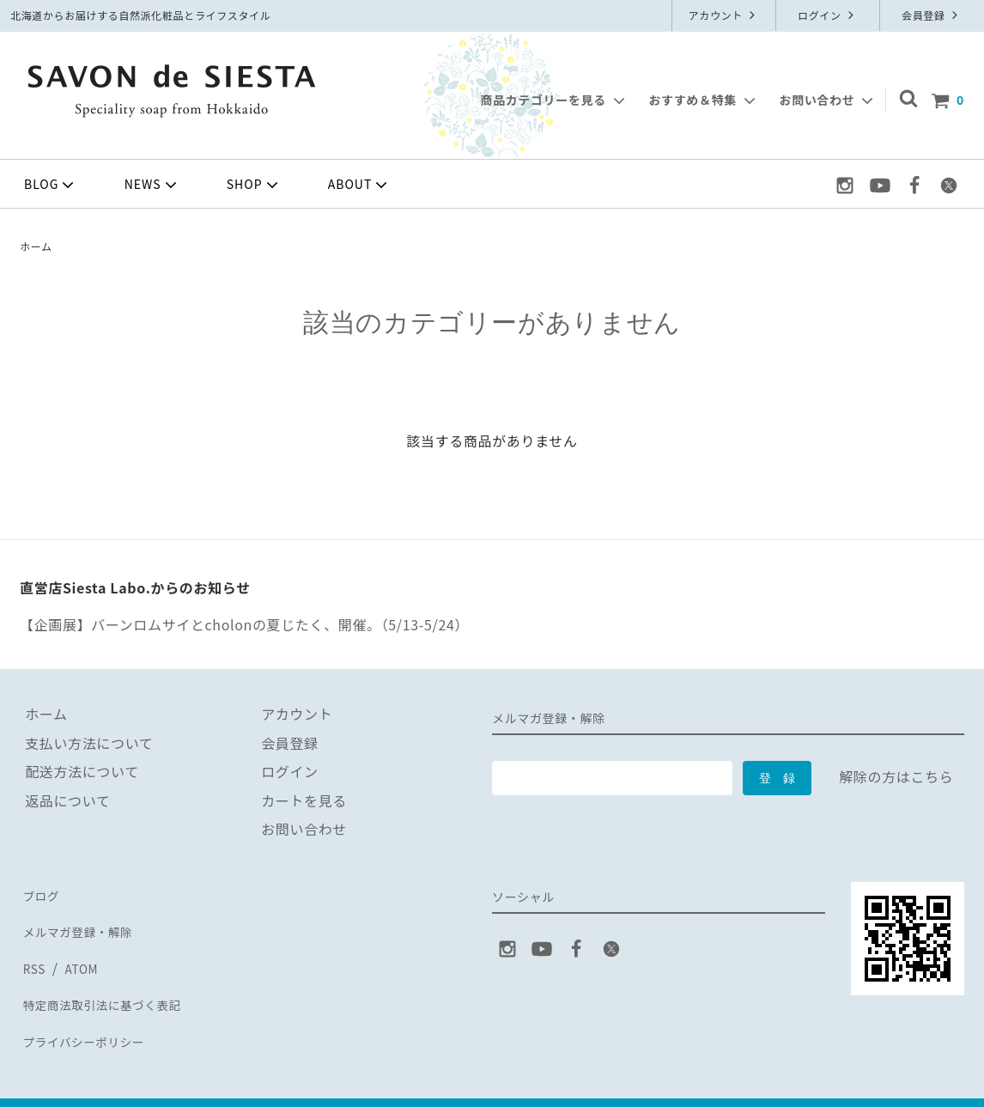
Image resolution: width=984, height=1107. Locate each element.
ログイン (828, 15)
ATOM (78, 950)
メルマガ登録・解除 (84, 921)
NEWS (152, 184)
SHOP (254, 184)
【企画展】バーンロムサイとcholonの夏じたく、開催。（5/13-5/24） (244, 624)
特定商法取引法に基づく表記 (112, 979)
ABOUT (360, 184)
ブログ (41, 892)
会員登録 (932, 15)
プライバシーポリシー (91, 1008)
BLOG (50, 184)
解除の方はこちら (896, 776)
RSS (33, 950)
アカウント (724, 15)
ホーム (36, 246)
